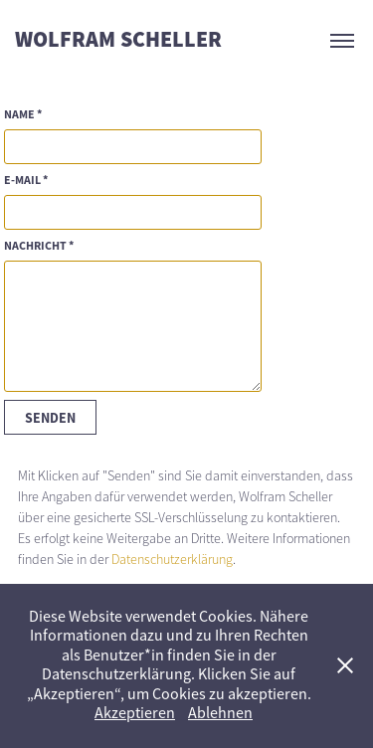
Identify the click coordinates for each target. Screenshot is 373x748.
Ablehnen (220, 713)
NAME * (23, 114)
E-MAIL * (26, 180)
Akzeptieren (134, 713)
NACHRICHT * (39, 246)
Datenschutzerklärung (172, 559)
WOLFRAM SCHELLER (118, 40)
